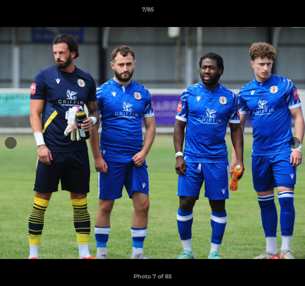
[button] (276, 11)
